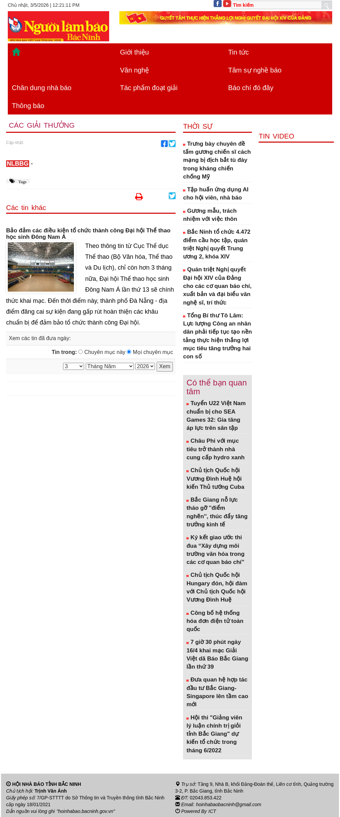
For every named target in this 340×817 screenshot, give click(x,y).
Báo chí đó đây (250, 87)
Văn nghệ (134, 70)
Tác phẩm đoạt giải (149, 87)
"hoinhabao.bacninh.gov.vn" (86, 811)
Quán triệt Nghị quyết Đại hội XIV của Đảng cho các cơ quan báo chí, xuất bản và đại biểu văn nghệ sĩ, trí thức (217, 286)
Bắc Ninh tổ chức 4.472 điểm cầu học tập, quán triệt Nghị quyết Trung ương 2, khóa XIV (217, 244)
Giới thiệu (134, 52)
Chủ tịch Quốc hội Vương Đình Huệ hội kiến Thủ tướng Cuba (215, 478)
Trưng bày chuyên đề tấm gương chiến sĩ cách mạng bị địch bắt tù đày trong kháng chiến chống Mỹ (217, 160)
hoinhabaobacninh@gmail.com (228, 804)
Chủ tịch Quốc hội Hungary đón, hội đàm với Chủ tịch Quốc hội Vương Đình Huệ (216, 587)
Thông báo (28, 105)
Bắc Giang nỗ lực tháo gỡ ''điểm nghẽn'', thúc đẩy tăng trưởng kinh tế (216, 512)
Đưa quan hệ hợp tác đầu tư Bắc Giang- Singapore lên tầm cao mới (217, 692)
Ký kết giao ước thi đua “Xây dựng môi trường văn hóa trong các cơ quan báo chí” (215, 549)
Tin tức (238, 52)
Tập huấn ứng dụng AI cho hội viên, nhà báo (215, 193)
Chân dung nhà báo (42, 87)
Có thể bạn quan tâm (216, 387)
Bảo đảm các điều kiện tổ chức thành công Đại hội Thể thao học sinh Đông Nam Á (88, 234)
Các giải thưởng (42, 125)
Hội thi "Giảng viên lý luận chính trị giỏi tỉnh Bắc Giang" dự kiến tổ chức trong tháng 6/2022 (214, 734)
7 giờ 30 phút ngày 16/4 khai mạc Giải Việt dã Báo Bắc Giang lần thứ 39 (217, 654)
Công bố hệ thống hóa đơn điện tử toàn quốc (214, 621)
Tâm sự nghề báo (254, 70)
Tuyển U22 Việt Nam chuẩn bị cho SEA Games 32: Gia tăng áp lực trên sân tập (216, 415)
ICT (212, 811)
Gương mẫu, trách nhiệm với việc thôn (210, 215)
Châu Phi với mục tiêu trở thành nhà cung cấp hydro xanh (215, 449)
